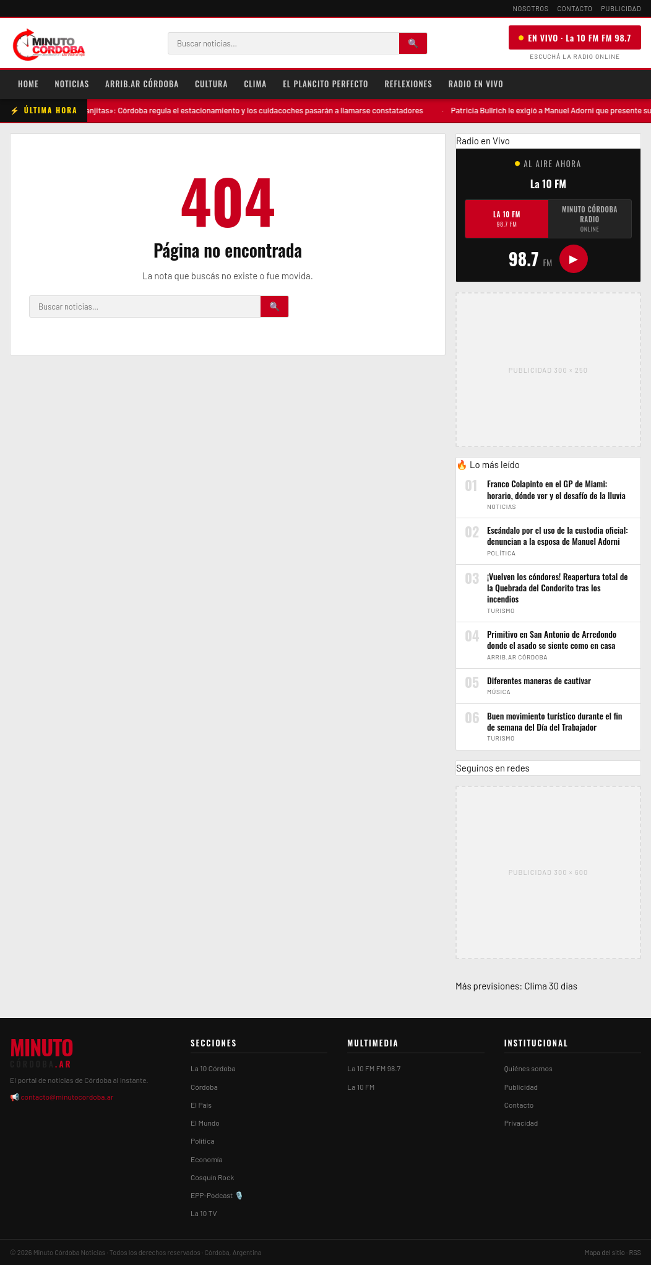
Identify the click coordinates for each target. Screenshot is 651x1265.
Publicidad (621, 8)
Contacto (575, 8)
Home (28, 83)
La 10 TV (204, 1213)
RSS (635, 1252)
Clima (255, 83)
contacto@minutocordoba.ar (66, 1096)
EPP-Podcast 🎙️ (217, 1195)
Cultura (211, 83)
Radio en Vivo (476, 83)
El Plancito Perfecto (325, 83)
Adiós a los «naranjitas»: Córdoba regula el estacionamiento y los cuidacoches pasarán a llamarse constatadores (241, 110)
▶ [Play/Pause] (573, 259)
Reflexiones (408, 83)
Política (203, 1140)
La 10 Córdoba (213, 1068)
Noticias (72, 83)
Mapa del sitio (605, 1252)
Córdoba (204, 1086)
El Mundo (205, 1122)
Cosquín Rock (212, 1177)
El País (201, 1104)
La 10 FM (507, 218)
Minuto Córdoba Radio (589, 218)
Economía (207, 1159)
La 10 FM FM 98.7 (373, 1068)
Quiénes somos (528, 1068)
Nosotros (531, 8)
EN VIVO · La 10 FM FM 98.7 (574, 37)
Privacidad (521, 1122)
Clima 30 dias (550, 985)
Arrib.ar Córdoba (142, 83)
